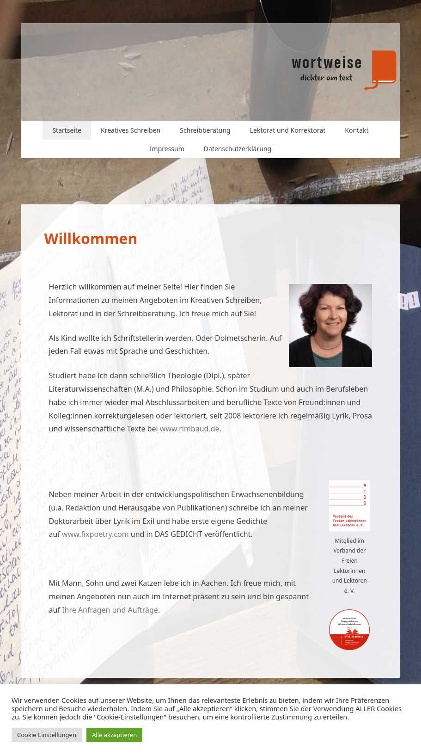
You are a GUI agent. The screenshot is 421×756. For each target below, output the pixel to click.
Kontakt (356, 130)
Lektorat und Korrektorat (288, 130)
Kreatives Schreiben (130, 130)
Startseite (66, 130)
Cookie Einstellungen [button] (46, 735)
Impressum (167, 148)
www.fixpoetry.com (95, 534)
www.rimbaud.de (190, 429)
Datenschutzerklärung (237, 148)
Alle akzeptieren (114, 735)
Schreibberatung (205, 130)
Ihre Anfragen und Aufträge (110, 610)
